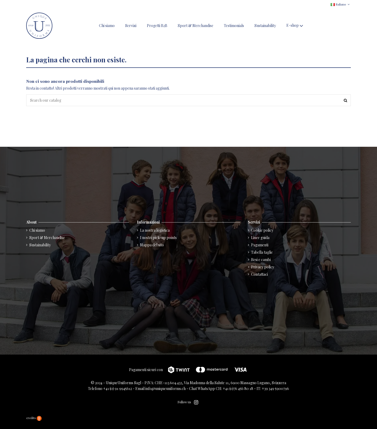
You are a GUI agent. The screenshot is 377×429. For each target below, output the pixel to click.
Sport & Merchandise (47, 237)
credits (34, 418)
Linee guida (260, 237)
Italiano (341, 4)
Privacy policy (262, 266)
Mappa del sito (152, 244)
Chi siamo (37, 230)
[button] (295, 26)
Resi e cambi (261, 259)
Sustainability (40, 244)
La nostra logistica (155, 230)
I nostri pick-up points (158, 237)
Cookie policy (262, 230)
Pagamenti (259, 244)
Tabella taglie (262, 252)
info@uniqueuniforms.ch (165, 388)
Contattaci (259, 274)
